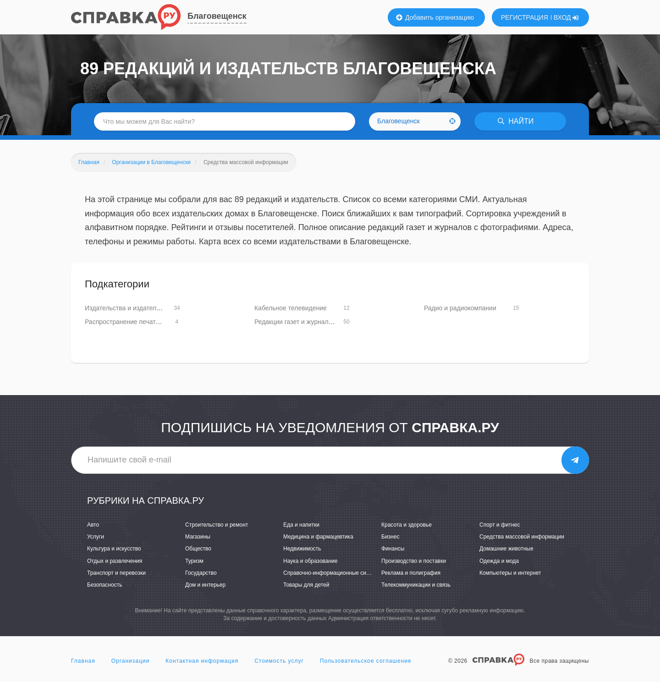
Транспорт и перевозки (116, 573)
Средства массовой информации (521, 537)
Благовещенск (217, 16)
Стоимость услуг (279, 661)
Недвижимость (302, 548)
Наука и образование (310, 561)
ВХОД (566, 17)
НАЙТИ (516, 121)
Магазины (197, 537)
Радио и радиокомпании (460, 308)
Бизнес (390, 537)
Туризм (194, 561)
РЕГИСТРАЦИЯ (524, 17)
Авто (93, 525)
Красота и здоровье (406, 525)
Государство (201, 573)
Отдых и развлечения (114, 561)
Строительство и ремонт (216, 525)
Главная (83, 661)
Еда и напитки (301, 525)
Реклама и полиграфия (410, 573)
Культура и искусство (114, 548)
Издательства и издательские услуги (139, 308)
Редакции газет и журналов (295, 321)
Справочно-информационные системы (332, 573)
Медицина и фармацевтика (318, 537)
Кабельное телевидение (290, 308)
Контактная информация (201, 661)
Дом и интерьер (205, 585)
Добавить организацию (435, 17)
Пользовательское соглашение (366, 661)
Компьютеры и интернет (510, 573)
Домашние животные (506, 548)
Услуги (95, 537)
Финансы (392, 548)
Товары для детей (306, 585)
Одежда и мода (499, 561)
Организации (130, 661)
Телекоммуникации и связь (416, 585)
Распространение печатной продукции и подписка (159, 321)
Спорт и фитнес (499, 525)
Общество (198, 548)
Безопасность (104, 585)
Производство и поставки (413, 561)
